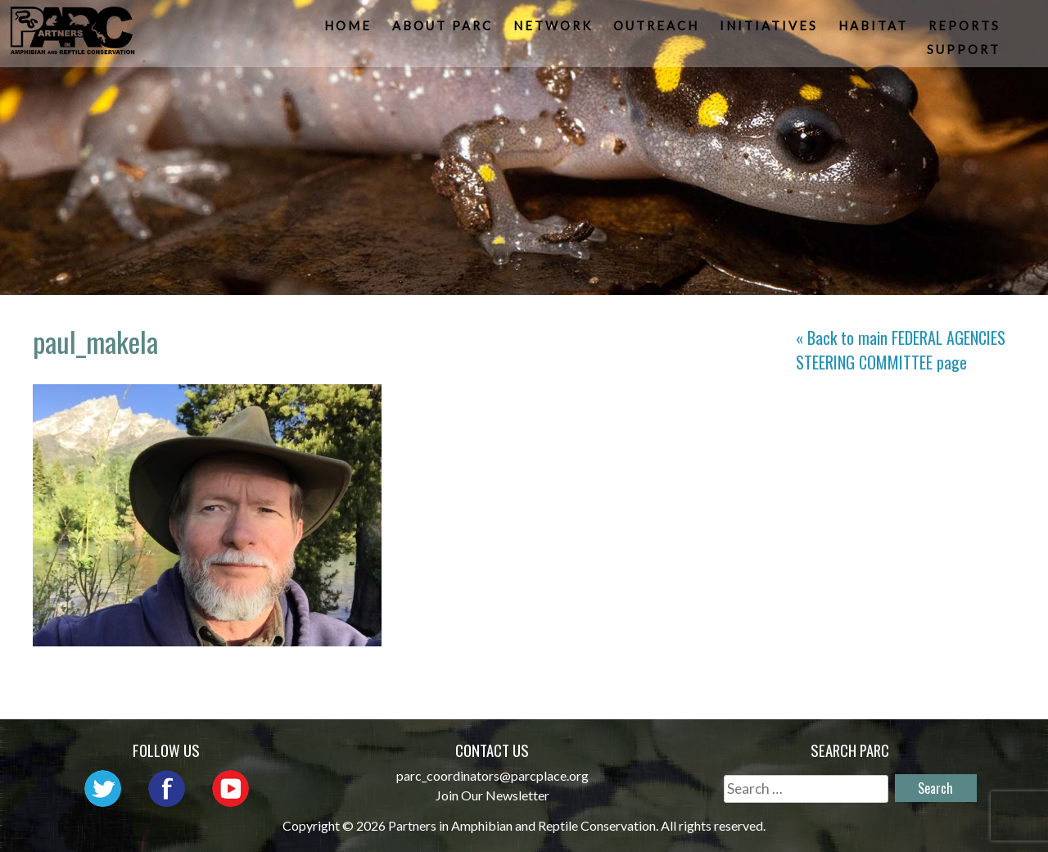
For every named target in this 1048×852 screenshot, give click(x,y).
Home (349, 29)
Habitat (875, 29)
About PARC (444, 29)
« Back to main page (900, 349)
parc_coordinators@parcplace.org (492, 775)
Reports (966, 29)
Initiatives (770, 29)
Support (965, 53)
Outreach (658, 29)
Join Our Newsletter (492, 795)
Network (554, 29)
